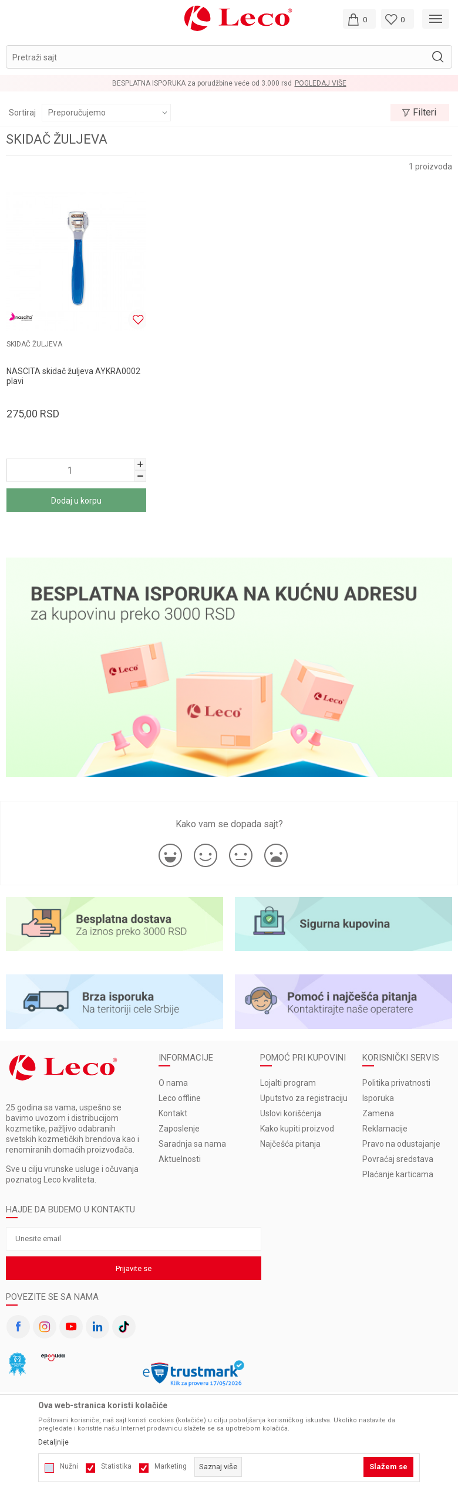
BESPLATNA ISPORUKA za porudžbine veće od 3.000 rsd (202, 83)
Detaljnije (53, 1442)
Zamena (378, 1113)
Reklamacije (385, 1128)
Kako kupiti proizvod (297, 1128)
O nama (173, 1083)
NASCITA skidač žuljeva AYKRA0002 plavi (73, 376)
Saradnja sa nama (192, 1144)
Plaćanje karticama (397, 1174)
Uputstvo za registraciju (304, 1098)
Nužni (69, 1466)
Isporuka (378, 1098)
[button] (229, 57)
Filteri (419, 112)
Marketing (170, 1466)
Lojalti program (288, 1083)
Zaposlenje (179, 1128)
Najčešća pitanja (290, 1144)
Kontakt (173, 1113)
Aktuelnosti (180, 1159)
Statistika (116, 1466)
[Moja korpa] (359, 19)
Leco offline (180, 1098)
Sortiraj (22, 112)
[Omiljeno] (397, 19)
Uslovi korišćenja (290, 1113)
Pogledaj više (320, 83)
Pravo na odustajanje (401, 1144)
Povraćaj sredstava (397, 1159)
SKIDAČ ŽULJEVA (34, 344)
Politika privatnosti (396, 1083)
